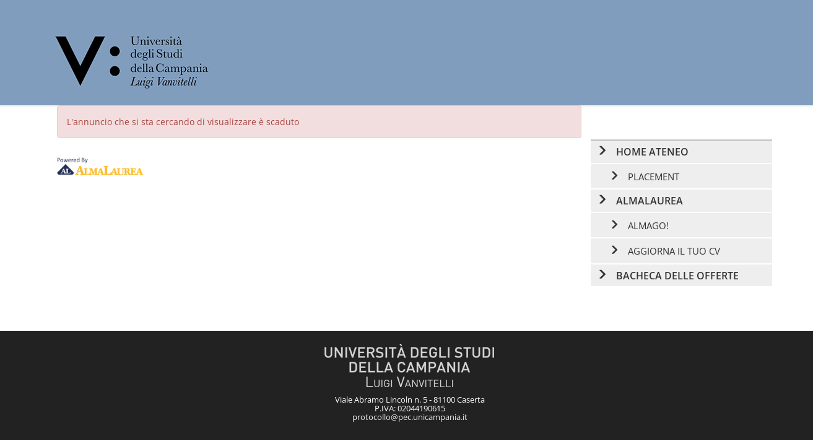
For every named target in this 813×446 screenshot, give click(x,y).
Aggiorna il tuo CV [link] (674, 251)
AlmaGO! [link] (648, 225)
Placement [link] (653, 176)
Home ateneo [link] (652, 152)
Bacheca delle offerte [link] (677, 275)
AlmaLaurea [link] (649, 201)
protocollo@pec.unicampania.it (409, 416)
